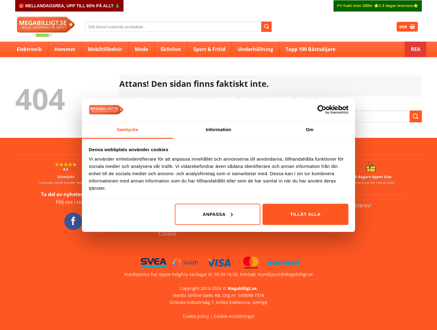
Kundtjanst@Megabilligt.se (285, 274)
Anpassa (218, 214)
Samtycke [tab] (127, 129)
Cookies (168, 233)
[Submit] (266, 27)
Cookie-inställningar (234, 316)
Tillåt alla (305, 214)
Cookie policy (196, 316)
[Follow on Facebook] (73, 221)
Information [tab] (218, 129)
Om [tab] (309, 129)
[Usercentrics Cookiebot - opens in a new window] (321, 109)
